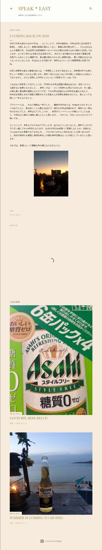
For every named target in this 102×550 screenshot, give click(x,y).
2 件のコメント (21, 523)
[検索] (90, 8)
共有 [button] (11, 211)
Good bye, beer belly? (29, 418)
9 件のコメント (21, 423)
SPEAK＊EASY (34, 8)
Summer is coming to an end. (36, 518)
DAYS (18, 215)
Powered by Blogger (51, 541)
